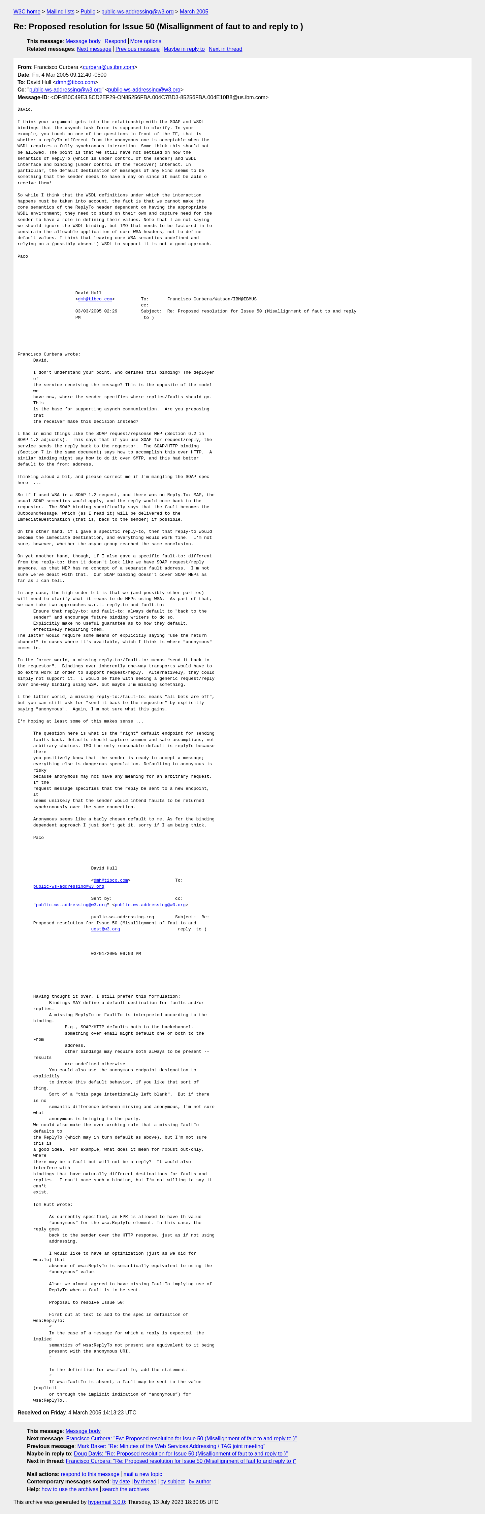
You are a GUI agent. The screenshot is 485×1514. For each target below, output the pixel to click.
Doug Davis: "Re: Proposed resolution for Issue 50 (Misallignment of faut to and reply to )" (181, 1453)
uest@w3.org (105, 929)
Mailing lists (60, 11)
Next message (94, 49)
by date (121, 1481)
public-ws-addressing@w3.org (137, 11)
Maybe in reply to (184, 49)
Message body (83, 41)
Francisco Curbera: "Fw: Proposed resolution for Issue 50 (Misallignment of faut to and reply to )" (181, 1438)
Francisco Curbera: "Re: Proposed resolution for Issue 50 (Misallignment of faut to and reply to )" (181, 1461)
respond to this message (90, 1474)
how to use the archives (70, 1489)
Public (87, 11)
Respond (115, 41)
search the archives (125, 1489)
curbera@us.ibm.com (108, 67)
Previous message (138, 49)
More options (146, 41)
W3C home (26, 11)
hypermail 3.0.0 (106, 1502)
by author (200, 1481)
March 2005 (194, 11)
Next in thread (226, 49)
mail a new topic (143, 1474)
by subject (172, 1481)
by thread (145, 1481)
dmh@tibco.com (75, 82)
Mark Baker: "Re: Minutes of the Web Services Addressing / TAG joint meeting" (171, 1446)
